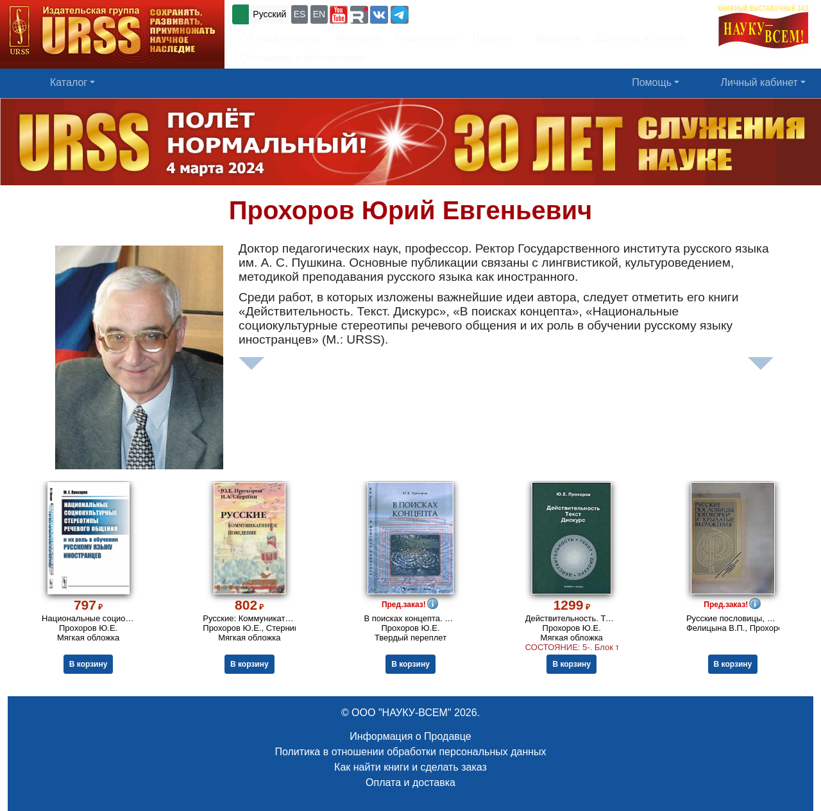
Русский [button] (269, 14)
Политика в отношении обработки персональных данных (410, 751)
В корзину (88, 664)
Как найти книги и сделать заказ (410, 767)
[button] (339, 15)
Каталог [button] (68, 82)
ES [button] (300, 14)
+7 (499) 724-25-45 (458, 13)
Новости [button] (492, 37)
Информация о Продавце (410, 736)
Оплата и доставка (410, 782)
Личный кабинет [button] (759, 82)
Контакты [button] (358, 37)
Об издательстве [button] (280, 37)
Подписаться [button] (426, 37)
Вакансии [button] (554, 37)
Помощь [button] (652, 82)
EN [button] (319, 14)
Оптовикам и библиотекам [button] (303, 58)
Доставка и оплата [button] (640, 37)
